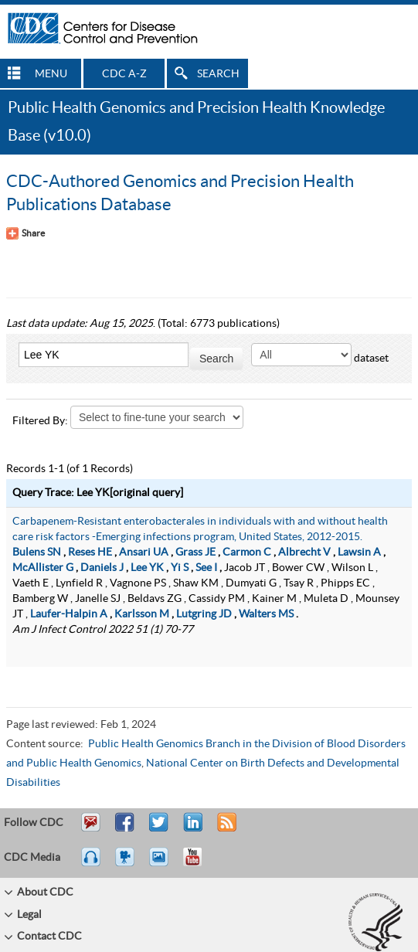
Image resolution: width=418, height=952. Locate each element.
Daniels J (102, 568)
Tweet (159, 829)
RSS (225, 829)
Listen (91, 864)
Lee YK (147, 568)
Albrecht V (304, 552)
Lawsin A (359, 552)
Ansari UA (143, 552)
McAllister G (42, 568)
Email (90, 829)
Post (190, 829)
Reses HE (90, 552)
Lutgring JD (204, 614)
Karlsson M (141, 614)
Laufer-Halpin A (68, 614)
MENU (51, 74)
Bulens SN (36, 552)
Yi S (180, 568)
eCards (162, 864)
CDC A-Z (124, 74)
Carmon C (247, 552)
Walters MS (266, 614)
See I (206, 568)
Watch (126, 864)
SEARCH (218, 74)
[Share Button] (25, 233)
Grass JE (195, 552)
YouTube (200, 864)
